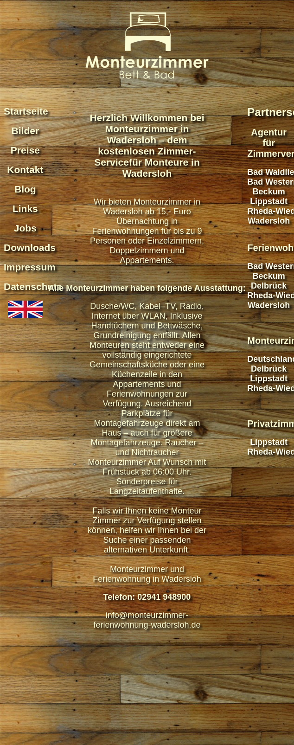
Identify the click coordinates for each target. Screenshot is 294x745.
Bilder (25, 130)
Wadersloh (269, 220)
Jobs (25, 228)
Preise (25, 150)
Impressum (30, 267)
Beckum (269, 191)
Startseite (26, 111)
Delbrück (269, 285)
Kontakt (25, 169)
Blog (25, 189)
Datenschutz (33, 286)
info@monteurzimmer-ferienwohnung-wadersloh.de (146, 619)
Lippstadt (269, 201)
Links (25, 208)
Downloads (30, 247)
